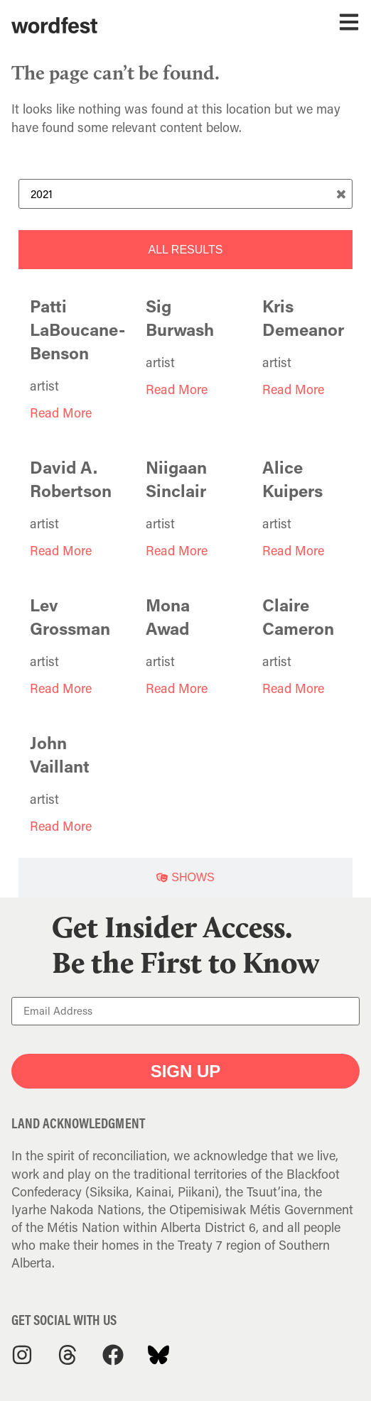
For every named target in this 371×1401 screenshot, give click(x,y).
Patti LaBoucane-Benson (77, 329)
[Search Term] (185, 194)
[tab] (185, 249)
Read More (61, 412)
